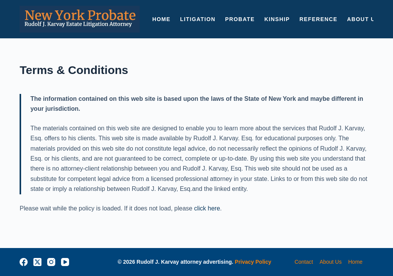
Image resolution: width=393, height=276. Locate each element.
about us (331, 262)
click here (207, 208)
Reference (318, 19)
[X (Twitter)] (37, 262)
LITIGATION (197, 19)
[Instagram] (51, 262)
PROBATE (240, 19)
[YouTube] (65, 262)
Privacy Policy (253, 262)
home (355, 262)
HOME (161, 19)
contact (303, 262)
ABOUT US (363, 19)
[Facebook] (24, 262)
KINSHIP (277, 19)
